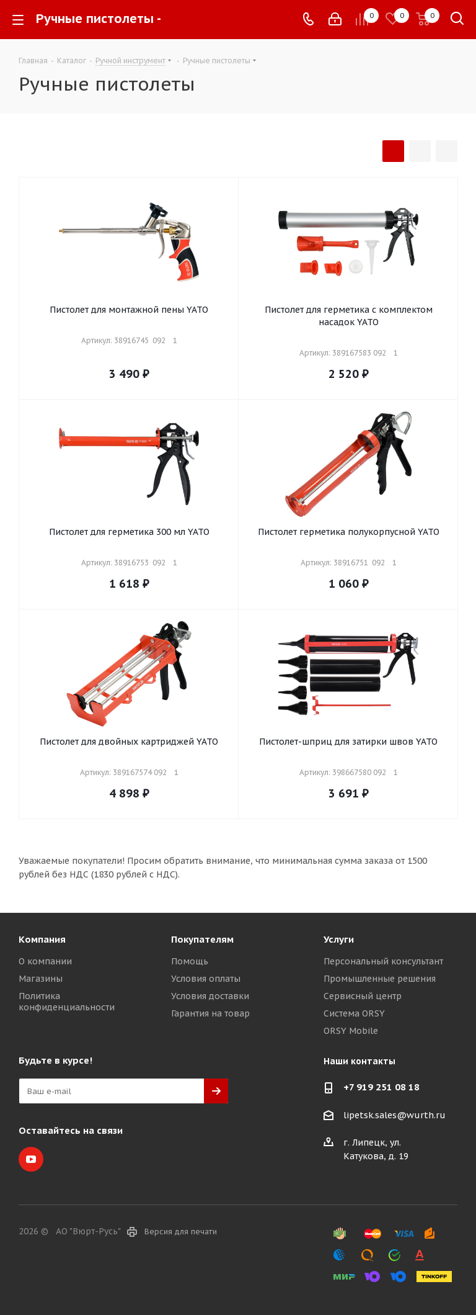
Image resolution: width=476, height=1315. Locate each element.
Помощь (189, 961)
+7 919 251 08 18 (381, 1087)
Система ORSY (354, 1013)
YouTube (31, 1159)
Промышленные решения (380, 978)
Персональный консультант (383, 961)
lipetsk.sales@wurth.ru (394, 1115)
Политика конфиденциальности (67, 1001)
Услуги (339, 939)
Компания (42, 939)
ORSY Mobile (351, 1030)
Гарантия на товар (210, 1013)
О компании (45, 961)
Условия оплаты (205, 978)
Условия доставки (210, 996)
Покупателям (202, 939)
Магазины (41, 978)
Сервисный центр (363, 996)
